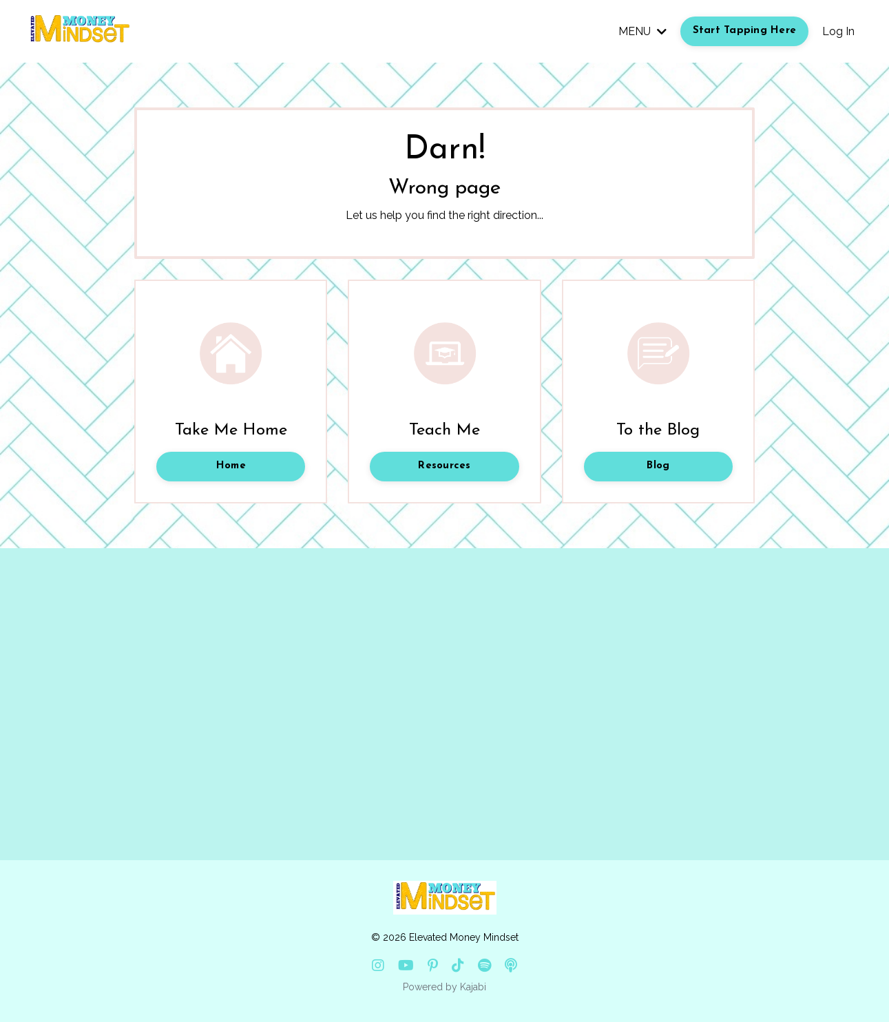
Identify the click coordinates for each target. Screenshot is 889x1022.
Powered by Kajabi (444, 986)
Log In (838, 31)
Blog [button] (658, 466)
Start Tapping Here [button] (745, 30)
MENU (642, 31)
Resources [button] (444, 466)
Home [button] (231, 466)
